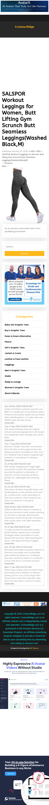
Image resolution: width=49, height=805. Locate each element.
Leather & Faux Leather (17, 359)
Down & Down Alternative (18, 336)
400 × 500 (35, 151)
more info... (10, 423)
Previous (7, 163)
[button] (24, 36)
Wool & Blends (12, 393)
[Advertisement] (24, 63)
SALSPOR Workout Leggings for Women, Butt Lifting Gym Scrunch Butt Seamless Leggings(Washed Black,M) (23, 157)
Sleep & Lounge (13, 382)
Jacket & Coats (13, 353)
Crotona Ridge (24, 26)
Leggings (9, 364)
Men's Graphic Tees (15, 370)
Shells (8, 376)
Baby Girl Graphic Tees (17, 324)
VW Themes (34, 648)
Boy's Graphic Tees (15, 330)
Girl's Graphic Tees (15, 347)
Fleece (8, 341)
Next (5, 166)
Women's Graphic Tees (17, 387)
